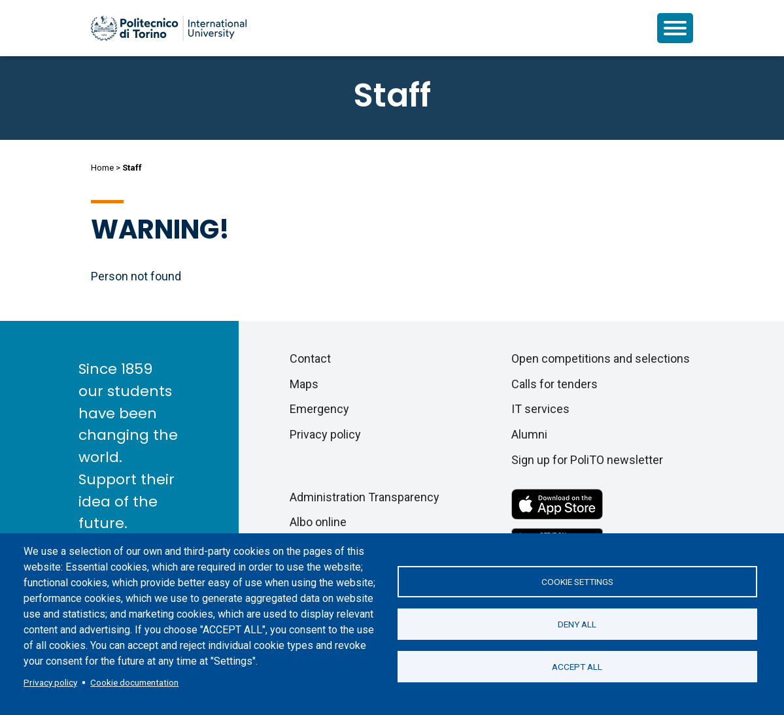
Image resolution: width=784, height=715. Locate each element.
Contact (310, 358)
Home (102, 168)
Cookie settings (577, 581)
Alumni (529, 434)
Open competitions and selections (600, 358)
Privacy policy (50, 682)
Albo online (318, 522)
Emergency (319, 409)
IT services (540, 409)
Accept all (577, 666)
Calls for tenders (554, 384)
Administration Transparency (364, 497)
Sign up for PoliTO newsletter (587, 460)
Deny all (577, 624)
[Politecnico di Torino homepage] (169, 28)
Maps (304, 384)
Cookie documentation (134, 682)
